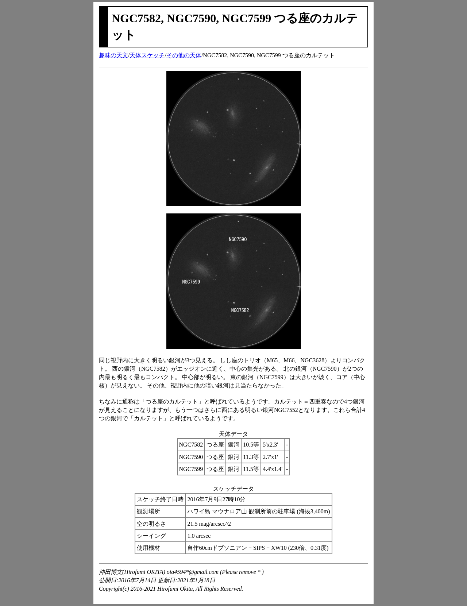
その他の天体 (183, 55)
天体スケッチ (147, 55)
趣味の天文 (113, 55)
